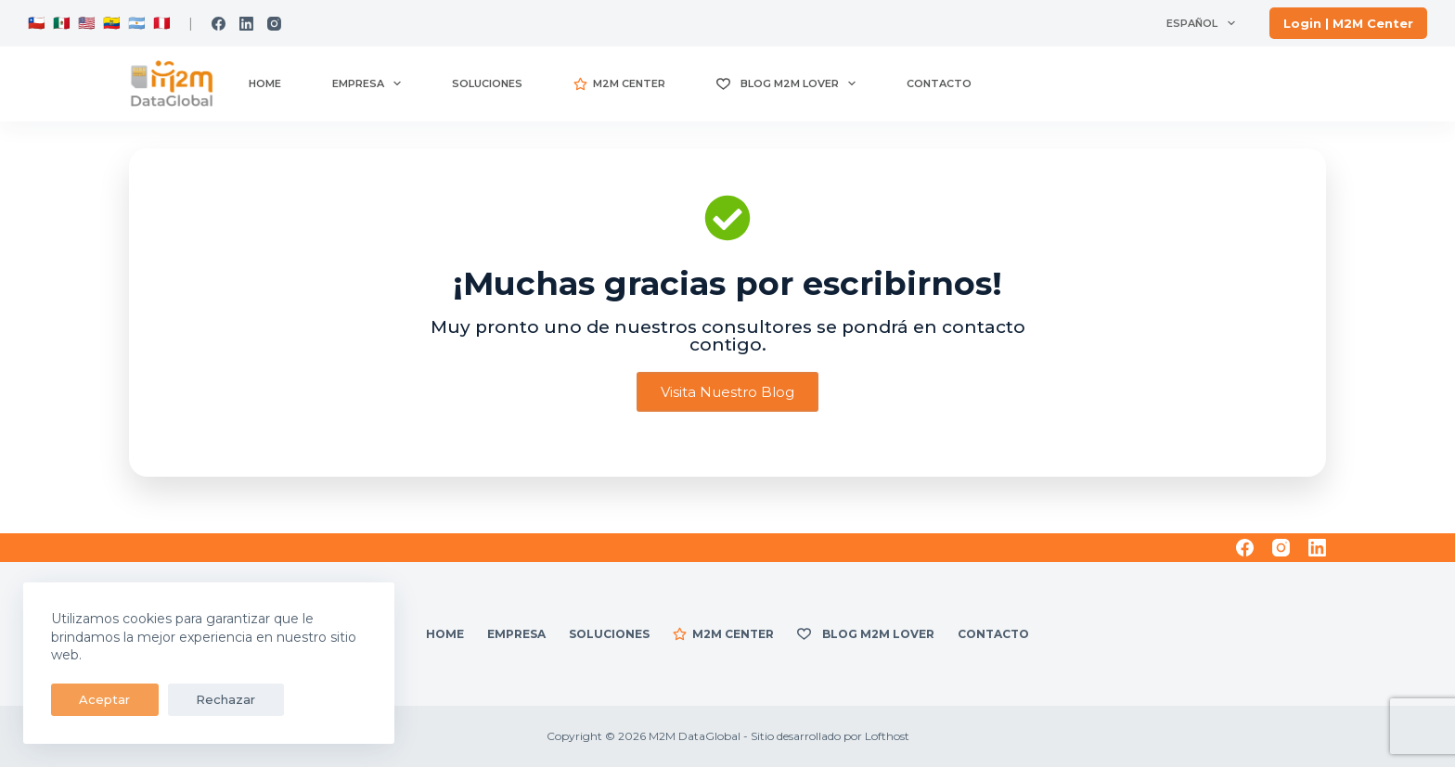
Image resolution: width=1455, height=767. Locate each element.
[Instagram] (274, 24)
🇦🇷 (135, 23)
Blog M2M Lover (790, 83)
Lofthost (887, 736)
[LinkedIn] (246, 24)
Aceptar (95, 699)
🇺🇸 (87, 23)
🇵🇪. (161, 23)
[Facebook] (218, 24)
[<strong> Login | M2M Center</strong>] (1348, 23)
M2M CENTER (619, 84)
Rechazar (196, 699)
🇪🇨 (110, 23)
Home (265, 83)
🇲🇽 (62, 23)
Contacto (939, 83)
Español (1204, 23)
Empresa (370, 83)
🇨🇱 (36, 23)
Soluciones (487, 83)
